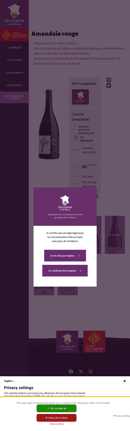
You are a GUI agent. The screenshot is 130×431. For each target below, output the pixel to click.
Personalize (56, 423)
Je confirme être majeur (62, 270)
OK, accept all (56, 408)
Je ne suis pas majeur (62, 255)
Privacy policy (121, 415)
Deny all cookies (57, 417)
